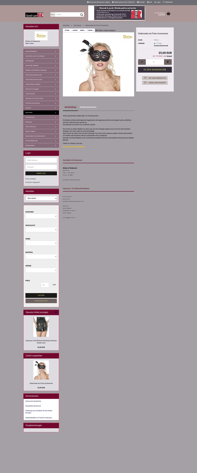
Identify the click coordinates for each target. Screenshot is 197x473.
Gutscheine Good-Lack (33, 406)
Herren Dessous (30, 126)
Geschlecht (30, 225)
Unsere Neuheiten (31, 51)
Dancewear (29, 112)
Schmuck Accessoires (32, 103)
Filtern (41, 295)
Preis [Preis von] (27, 281)
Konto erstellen (30, 179)
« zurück (74, 30)
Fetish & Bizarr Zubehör (32, 84)
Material (29, 252)
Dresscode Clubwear (32, 65)
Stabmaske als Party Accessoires (41, 383)
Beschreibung (70, 107)
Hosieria (28, 108)
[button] (149, 2)
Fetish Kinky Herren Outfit (33, 79)
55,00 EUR (41, 347)
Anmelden (41, 173)
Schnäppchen (29, 61)
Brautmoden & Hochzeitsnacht (35, 136)
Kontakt (141, 2)
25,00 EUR (41, 388)
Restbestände (29, 145)
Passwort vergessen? (32, 182)
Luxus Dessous (30, 93)
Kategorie (29, 212)
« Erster (66, 30)
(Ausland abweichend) (161, 46)
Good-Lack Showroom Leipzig (98, 2)
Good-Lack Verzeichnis (33, 401)
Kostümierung (29, 117)
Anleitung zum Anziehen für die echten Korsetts (38, 412)
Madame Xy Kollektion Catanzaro (36, 70)
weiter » (82, 30)
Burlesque (28, 122)
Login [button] (157, 2)
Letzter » (91, 30)
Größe (28, 266)
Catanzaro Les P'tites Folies (34, 98)
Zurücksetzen (41, 301)
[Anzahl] (155, 62)
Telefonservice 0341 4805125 (123, 2)
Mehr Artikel (29, 43)
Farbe (27, 239)
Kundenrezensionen (88, 107)
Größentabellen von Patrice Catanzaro (38, 418)
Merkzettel (167, 2)
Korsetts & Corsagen (32, 89)
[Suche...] (52, 14)
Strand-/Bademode (31, 141)
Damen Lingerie (30, 131)
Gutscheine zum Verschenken (35, 56)
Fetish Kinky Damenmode (33, 75)
